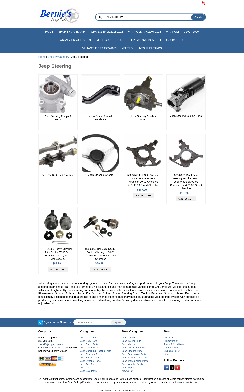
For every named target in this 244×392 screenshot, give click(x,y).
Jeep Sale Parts (88, 371)
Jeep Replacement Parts (135, 347)
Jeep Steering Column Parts (186, 115)
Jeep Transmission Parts (135, 361)
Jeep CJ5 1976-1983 (110, 40)
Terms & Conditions (174, 344)
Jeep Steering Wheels (100, 174)
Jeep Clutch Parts (89, 347)
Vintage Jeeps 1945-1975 (99, 48)
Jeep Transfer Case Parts (135, 357)
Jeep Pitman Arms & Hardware (100, 118)
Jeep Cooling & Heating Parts (95, 351)
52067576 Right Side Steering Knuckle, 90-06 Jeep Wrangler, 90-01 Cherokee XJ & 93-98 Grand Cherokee (186, 182)
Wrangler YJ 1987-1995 (76, 40)
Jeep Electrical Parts (91, 354)
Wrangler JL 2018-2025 (107, 31)
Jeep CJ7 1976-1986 (141, 40)
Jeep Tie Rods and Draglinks (58, 175)
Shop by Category (72, 31)
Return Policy (171, 347)
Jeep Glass (86, 367)
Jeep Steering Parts (132, 351)
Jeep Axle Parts (88, 337)
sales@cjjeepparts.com (50, 344)
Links (166, 354)
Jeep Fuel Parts (88, 364)
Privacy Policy (171, 341)
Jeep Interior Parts (131, 341)
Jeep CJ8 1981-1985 (171, 40)
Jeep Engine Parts (89, 357)
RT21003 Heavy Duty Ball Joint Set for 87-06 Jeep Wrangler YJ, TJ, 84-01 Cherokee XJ (58, 253)
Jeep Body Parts (88, 341)
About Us (169, 337)
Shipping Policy (172, 351)
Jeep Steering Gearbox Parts (143, 118)
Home (49, 31)
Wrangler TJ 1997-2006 (182, 31)
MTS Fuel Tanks (150, 48)
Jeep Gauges (129, 337)
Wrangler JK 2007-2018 (144, 31)
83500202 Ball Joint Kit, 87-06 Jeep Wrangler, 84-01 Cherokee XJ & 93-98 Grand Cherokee (100, 253)
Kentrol (128, 48)
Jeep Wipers (128, 367)
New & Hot (127, 371)
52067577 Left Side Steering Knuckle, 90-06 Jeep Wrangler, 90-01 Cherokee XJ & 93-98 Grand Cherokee (143, 180)
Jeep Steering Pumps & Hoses (58, 118)
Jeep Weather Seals (132, 364)
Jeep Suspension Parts (134, 354)
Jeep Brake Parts (89, 344)
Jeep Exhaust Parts (90, 361)
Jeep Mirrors (128, 344)
